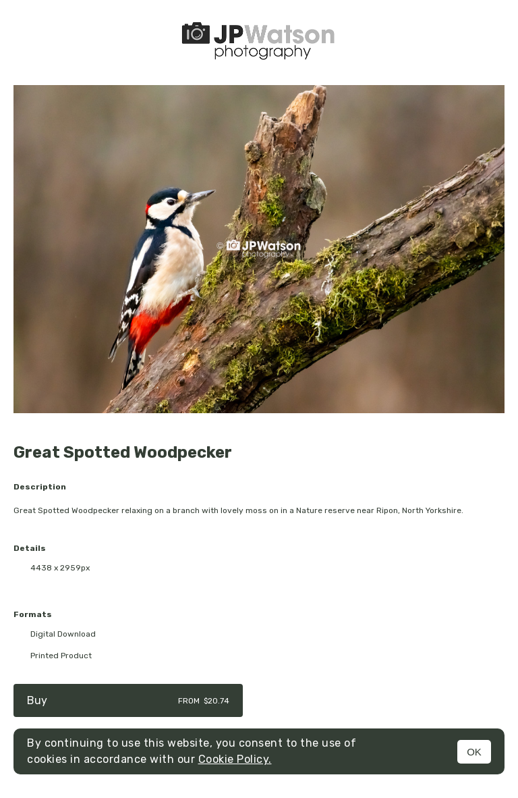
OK (474, 751)
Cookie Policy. (235, 759)
